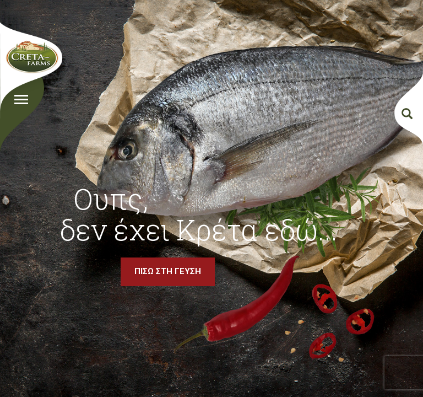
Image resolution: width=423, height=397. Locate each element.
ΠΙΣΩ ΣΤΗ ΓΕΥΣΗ (167, 271)
